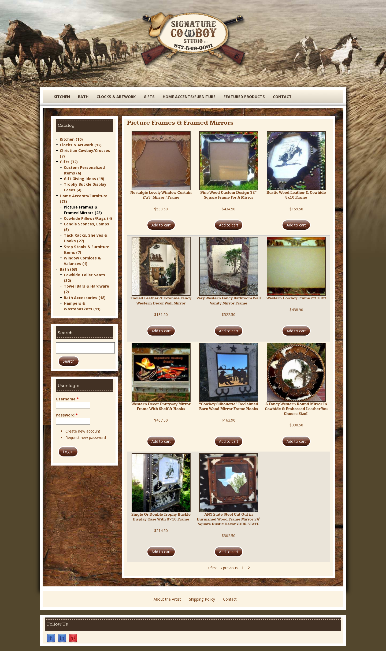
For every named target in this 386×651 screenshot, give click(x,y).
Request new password (85, 436)
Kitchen (62, 96)
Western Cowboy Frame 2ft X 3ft (296, 298)
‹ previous (229, 567)
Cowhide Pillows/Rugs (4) (88, 217)
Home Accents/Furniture (81, 81)
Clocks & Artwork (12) (81, 144)
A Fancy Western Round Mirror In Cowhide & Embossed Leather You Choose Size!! (296, 409)
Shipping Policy (202, 599)
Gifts (148, 96)
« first (212, 567)
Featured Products (242, 96)
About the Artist (167, 599)
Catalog (49, 81)
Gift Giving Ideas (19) (84, 178)
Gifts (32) (69, 161)
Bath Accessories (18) (85, 296)
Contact (280, 96)
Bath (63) (68, 268)
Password (67, 413)
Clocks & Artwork (115, 96)
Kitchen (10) (71, 139)
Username (67, 397)
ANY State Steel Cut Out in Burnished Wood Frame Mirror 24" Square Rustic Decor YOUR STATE (228, 519)
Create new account (82, 430)
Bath (83, 96)
